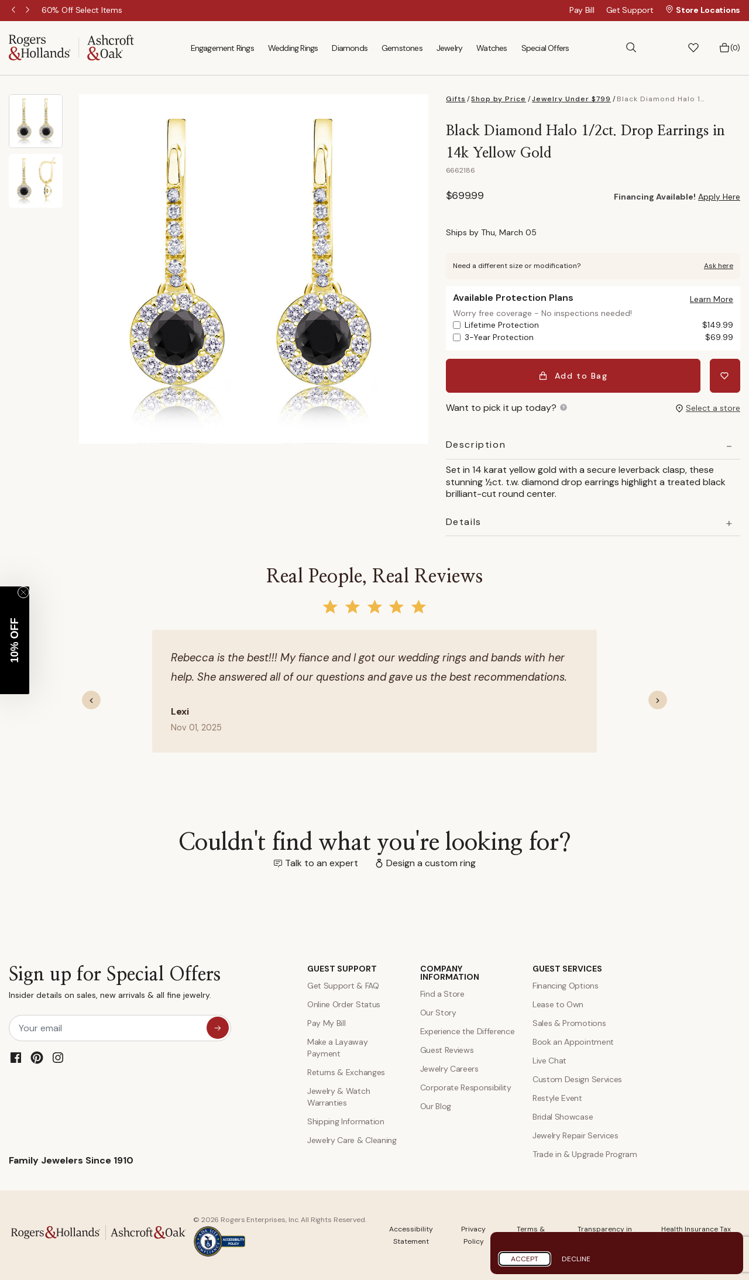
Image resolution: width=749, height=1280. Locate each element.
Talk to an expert (321, 863)
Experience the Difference (467, 1031)
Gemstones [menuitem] (402, 48)
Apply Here (719, 196)
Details (464, 522)
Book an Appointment (573, 1042)
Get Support (630, 10)
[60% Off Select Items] (82, 10)
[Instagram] (58, 1058)
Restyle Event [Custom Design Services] (557, 1098)
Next (29, 10)
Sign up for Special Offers (115, 985)
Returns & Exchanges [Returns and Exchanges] (346, 1072)
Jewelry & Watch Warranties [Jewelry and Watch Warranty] (338, 1097)
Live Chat (549, 1060)
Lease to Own (557, 1004)
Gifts (456, 99)
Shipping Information (345, 1121)
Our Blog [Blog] (435, 1106)
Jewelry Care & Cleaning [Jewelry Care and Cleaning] (352, 1140)
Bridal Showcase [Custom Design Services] (562, 1116)
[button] (662, 48)
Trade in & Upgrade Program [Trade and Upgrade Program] (584, 1154)
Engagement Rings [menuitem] (222, 48)
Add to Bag (573, 375)
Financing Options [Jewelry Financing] (565, 985)
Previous (14, 10)
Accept (524, 1259)
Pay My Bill (326, 1023)
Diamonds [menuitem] (349, 48)
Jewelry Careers (449, 1068)
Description (476, 444)
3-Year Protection (599, 337)
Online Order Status (343, 1004)
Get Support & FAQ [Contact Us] (343, 985)
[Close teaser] (23, 592)
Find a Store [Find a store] (442, 994)
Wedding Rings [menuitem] (293, 48)
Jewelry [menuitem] (449, 48)
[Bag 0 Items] (729, 48)
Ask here (718, 265)
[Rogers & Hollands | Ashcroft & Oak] (71, 47)
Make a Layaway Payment (337, 1048)
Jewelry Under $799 (571, 99)
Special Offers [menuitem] (545, 48)
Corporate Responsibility (465, 1087)
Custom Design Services (577, 1079)
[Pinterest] (37, 1058)
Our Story (438, 1012)
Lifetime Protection (599, 325)
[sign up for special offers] (218, 1028)
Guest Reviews (447, 1050)
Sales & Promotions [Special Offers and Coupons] (569, 1023)
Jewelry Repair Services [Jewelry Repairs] (575, 1135)
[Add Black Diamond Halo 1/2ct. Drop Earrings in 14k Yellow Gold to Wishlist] (725, 376)
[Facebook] (16, 1058)
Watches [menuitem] (491, 48)
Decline (576, 1259)
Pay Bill (582, 10)
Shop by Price (498, 99)
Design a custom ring (431, 863)
